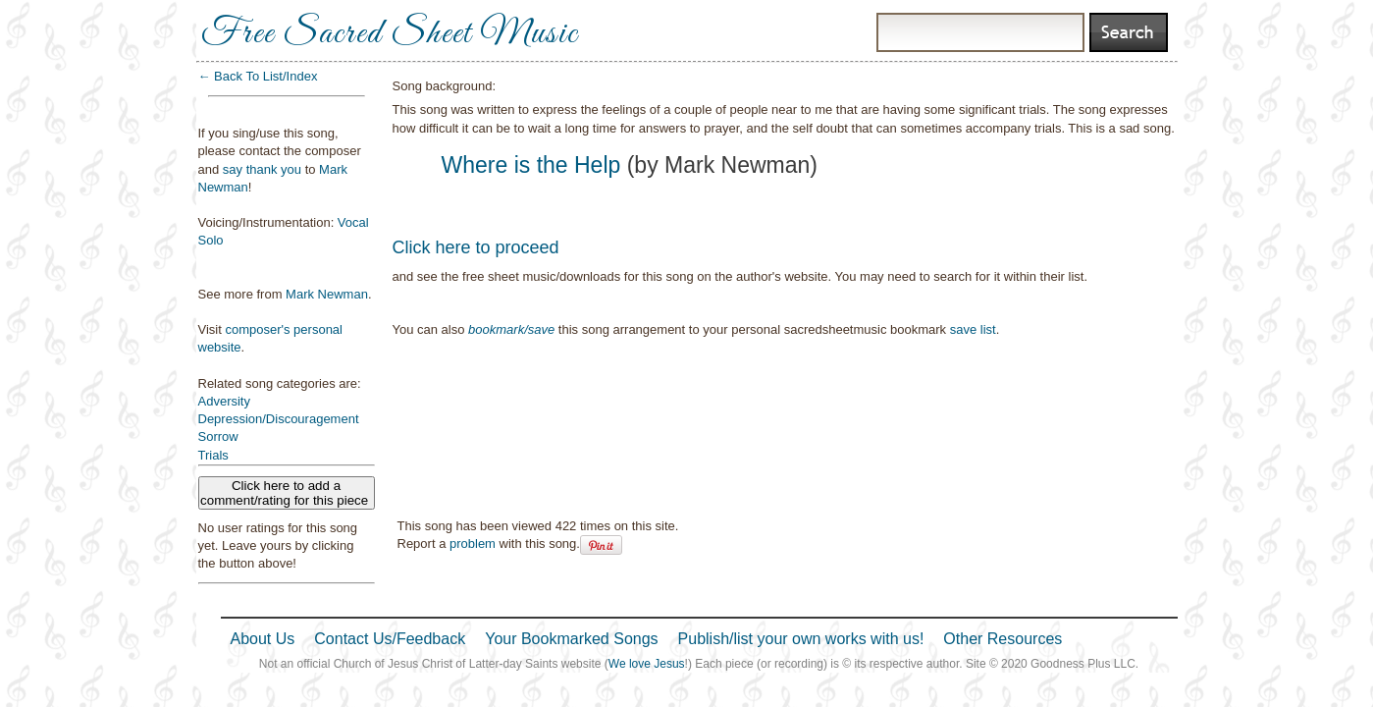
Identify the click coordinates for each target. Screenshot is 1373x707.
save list (973, 329)
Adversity (224, 401)
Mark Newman (327, 294)
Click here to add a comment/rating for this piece (286, 493)
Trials (213, 455)
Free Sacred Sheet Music (389, 34)
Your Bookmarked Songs (571, 638)
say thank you (262, 169)
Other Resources (1002, 638)
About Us (263, 638)
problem (472, 543)
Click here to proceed (476, 247)
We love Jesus (646, 664)
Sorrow (218, 436)
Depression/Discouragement (278, 418)
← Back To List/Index (258, 76)
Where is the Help (531, 165)
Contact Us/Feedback (389, 638)
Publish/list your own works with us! (801, 638)
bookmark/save (511, 329)
